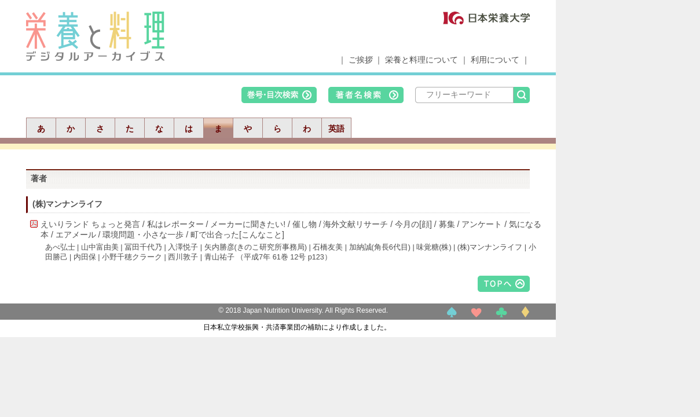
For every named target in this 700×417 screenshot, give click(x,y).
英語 (336, 128)
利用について (495, 59)
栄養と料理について (421, 59)
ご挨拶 (361, 59)
